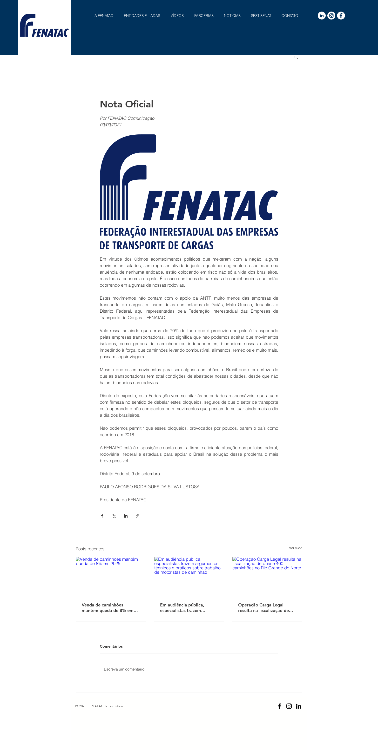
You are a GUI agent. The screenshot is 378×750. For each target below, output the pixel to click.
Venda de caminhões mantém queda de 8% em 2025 (108, 607)
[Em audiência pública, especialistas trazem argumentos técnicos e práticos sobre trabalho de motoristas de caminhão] (189, 576)
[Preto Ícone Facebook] (279, 706)
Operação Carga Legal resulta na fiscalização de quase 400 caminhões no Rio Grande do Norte (267, 607)
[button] (296, 57)
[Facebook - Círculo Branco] (341, 16)
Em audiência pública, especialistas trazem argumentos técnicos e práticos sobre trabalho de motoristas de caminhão (187, 607)
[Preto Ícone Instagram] (289, 706)
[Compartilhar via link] (137, 515)
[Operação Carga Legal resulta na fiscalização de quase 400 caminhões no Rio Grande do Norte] (267, 576)
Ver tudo (295, 548)
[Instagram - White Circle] (331, 16)
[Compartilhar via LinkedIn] (125, 515)
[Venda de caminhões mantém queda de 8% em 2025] (111, 576)
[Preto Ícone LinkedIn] (298, 706)
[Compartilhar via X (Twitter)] (114, 515)
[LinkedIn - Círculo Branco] (322, 16)
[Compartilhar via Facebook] (102, 515)
